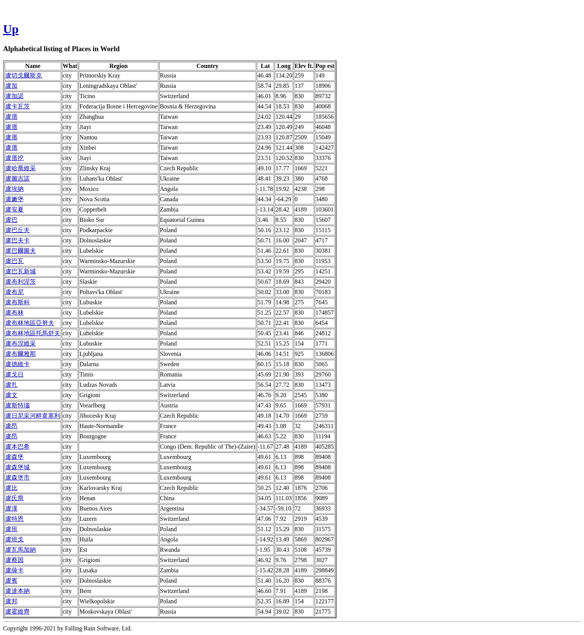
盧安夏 (14, 209)
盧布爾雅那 (20, 354)
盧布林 (14, 312)
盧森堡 (14, 457)
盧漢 (11, 508)
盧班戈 (14, 539)
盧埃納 (14, 189)
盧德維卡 (17, 364)
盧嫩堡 (14, 199)
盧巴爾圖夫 (20, 250)
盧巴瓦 (14, 261)
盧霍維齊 (17, 611)
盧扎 (11, 384)
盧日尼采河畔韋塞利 (32, 415)
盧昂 (11, 426)
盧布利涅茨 (20, 281)
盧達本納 (17, 591)
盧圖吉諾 (17, 178)
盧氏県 (14, 498)
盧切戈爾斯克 (23, 75)
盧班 (11, 529)
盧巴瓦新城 (20, 271)
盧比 (11, 488)
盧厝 (11, 116)
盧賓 (11, 580)
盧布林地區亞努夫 (29, 323)
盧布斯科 (17, 302)
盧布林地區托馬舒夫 (32, 333)
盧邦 (11, 601)
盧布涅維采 (20, 343)
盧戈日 (14, 374)
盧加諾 (14, 96)
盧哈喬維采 (20, 168)
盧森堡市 (17, 477)
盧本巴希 (17, 446)
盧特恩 (14, 518)
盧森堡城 (17, 467)
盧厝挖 (14, 158)
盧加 (11, 85)
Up (11, 29)
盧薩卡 (14, 570)
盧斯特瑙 (17, 405)
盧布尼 (14, 292)
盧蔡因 (14, 560)
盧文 (11, 395)
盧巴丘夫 (17, 230)
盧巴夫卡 (17, 240)
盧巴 (11, 220)
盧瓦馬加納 (20, 549)
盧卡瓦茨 (17, 106)
